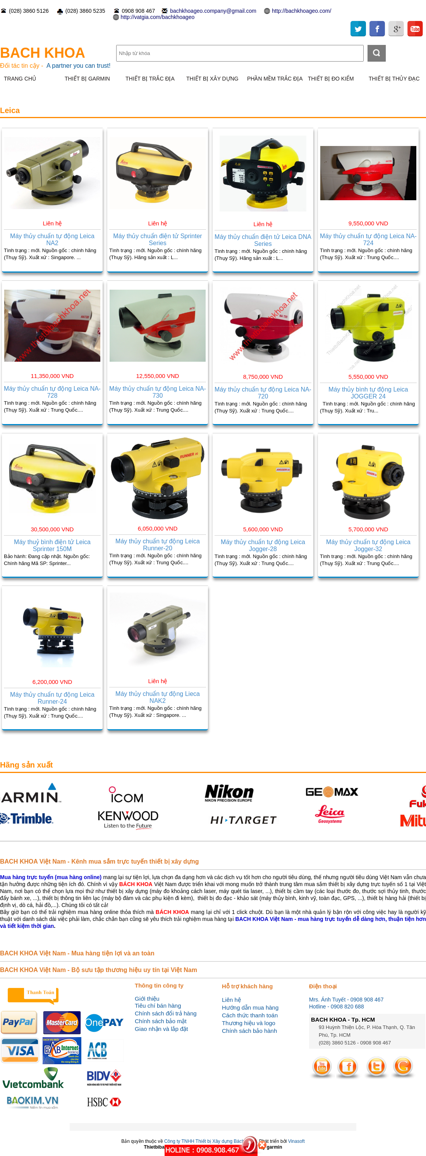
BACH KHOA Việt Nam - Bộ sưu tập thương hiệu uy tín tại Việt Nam (98, 970)
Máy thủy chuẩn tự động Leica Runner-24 (52, 698)
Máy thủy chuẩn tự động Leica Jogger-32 (368, 545)
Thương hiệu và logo (248, 1023)
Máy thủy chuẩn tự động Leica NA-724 (368, 239)
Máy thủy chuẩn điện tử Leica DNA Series (263, 240)
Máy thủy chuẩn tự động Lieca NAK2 (157, 697)
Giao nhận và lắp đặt (161, 1028)
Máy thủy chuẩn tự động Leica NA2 (52, 239)
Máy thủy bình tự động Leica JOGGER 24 (368, 393)
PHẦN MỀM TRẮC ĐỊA (275, 79)
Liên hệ (231, 999)
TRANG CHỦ (20, 79)
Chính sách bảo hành (249, 1030)
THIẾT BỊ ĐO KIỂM (331, 79)
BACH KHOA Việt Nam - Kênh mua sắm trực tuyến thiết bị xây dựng (99, 861)
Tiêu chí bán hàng (158, 1005)
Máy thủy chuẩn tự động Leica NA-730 (157, 392)
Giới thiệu (147, 998)
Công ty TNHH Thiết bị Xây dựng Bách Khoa (210, 1141)
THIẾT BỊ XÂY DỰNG (212, 79)
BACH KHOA (42, 53)
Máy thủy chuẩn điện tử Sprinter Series (157, 239)
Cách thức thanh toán (250, 1015)
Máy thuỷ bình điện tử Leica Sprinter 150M (52, 545)
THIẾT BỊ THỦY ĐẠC (394, 79)
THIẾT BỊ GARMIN (87, 79)
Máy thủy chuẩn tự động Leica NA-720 (263, 393)
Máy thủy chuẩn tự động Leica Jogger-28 (263, 545)
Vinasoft (296, 1141)
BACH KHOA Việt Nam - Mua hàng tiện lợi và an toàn (77, 953)
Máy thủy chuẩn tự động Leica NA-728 (52, 392)
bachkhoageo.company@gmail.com (213, 11)
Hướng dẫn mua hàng (250, 1007)
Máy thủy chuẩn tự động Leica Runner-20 (157, 544)
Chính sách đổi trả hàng (166, 1013)
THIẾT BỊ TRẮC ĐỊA (150, 79)
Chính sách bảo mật (161, 1021)
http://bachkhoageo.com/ (301, 11)
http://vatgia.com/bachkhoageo (158, 17)
